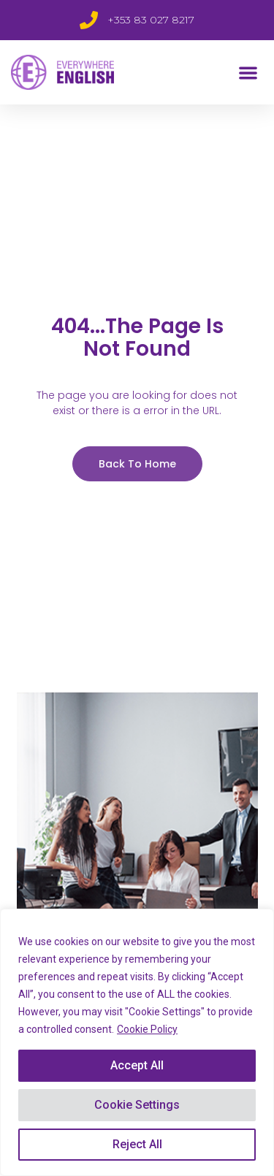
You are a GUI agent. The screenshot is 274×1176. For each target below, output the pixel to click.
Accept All (137, 1065)
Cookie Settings (137, 1105)
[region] (137, 1042)
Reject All (137, 1144)
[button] (249, 73)
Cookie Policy (147, 1029)
